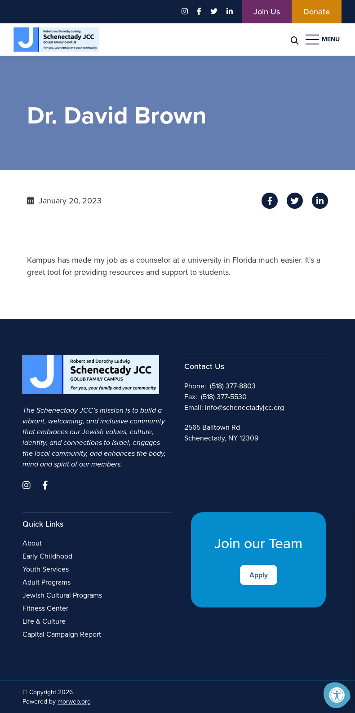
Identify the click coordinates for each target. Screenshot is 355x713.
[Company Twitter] (213, 11)
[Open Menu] (324, 39)
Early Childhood (47, 556)
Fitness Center (45, 608)
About (32, 543)
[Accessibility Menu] (337, 695)
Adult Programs (46, 582)
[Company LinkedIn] (229, 11)
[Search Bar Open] (295, 40)
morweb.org (74, 701)
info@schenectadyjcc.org (244, 407)
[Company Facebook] (199, 11)
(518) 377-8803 (233, 386)
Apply (258, 575)
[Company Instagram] (185, 11)
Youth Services (45, 569)
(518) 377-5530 (224, 397)
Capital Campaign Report (61, 634)
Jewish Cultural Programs (62, 595)
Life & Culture (44, 621)
